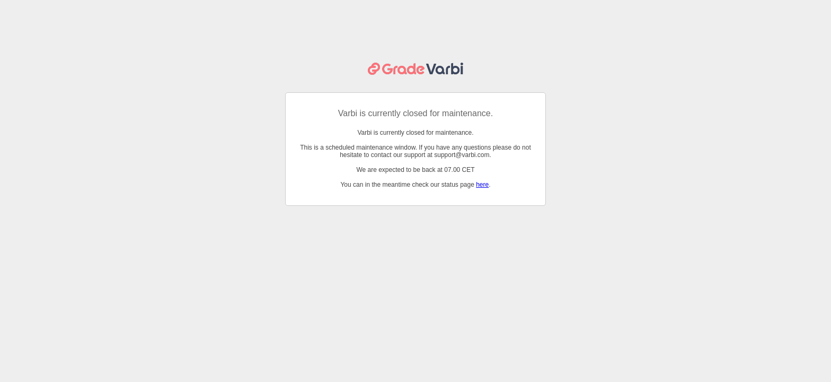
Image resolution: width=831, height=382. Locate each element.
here (482, 184)
